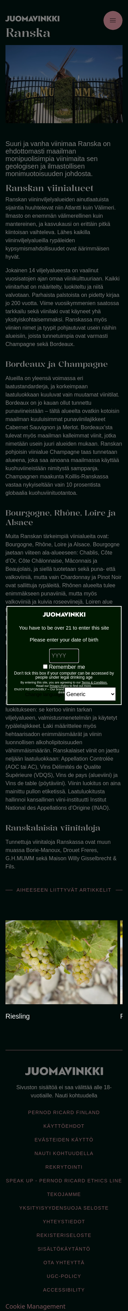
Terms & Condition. (95, 682)
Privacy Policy (59, 686)
